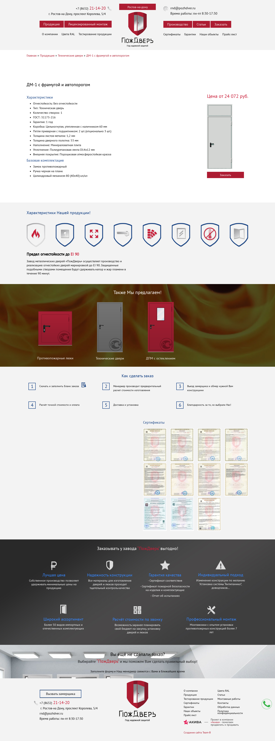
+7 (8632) (91, 8)
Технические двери (70, 55)
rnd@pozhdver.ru (183, 8)
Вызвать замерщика (60, 694)
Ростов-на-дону (138, 7)
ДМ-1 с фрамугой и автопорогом (107, 55)
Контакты (223, 703)
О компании (50, 34)
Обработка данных (229, 707)
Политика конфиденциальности (230, 712)
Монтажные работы (229, 699)
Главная (32, 55)
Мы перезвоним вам (266, 704)
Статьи (201, 24)
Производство (177, 24)
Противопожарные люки (55, 358)
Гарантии (190, 34)
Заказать (220, 24)
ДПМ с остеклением (160, 358)
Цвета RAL (68, 34)
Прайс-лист (229, 34)
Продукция (51, 24)
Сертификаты (172, 34)
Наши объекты (209, 34)
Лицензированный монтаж (88, 24)
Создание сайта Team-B (197, 732)
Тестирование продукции (95, 34)
